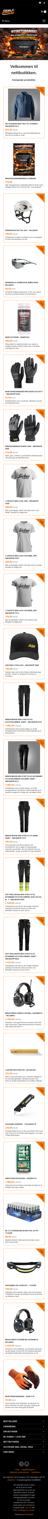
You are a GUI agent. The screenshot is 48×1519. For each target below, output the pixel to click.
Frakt (17, 1470)
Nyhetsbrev (35, 1472)
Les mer (28, 1508)
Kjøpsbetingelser (28, 1470)
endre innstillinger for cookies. (24, 1510)
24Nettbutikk (28, 1514)
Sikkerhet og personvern (19, 1472)
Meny (5, 21)
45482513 (11, 1480)
